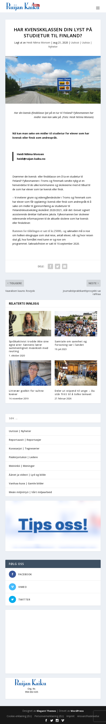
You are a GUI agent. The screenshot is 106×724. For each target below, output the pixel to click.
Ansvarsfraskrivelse (88, 716)
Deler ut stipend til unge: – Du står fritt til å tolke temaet (75, 392)
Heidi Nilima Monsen (38, 42)
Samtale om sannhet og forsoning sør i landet (71, 343)
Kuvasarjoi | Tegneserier (24, 448)
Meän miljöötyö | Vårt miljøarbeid (30, 492)
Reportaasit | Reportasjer (25, 439)
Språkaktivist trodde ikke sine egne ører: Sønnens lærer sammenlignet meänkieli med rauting (29, 346)
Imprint (70, 716)
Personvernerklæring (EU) (49, 716)
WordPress (77, 710)
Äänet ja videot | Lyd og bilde (27, 474)
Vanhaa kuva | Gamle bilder (26, 483)
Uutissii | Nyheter (20, 431)
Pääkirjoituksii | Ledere (23, 457)
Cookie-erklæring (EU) (19, 716)
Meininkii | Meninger (22, 466)
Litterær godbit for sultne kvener (26, 392)
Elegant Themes (46, 710)
